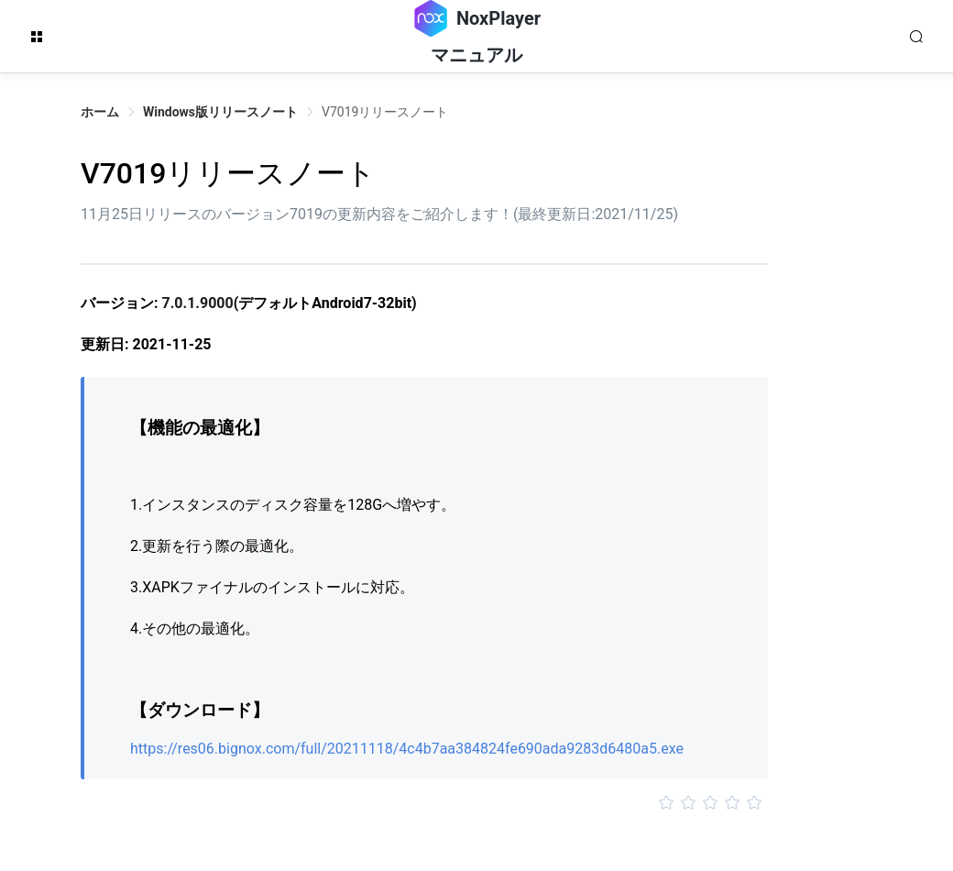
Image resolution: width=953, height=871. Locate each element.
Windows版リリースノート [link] (220, 112)
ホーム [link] (100, 112)
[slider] (424, 803)
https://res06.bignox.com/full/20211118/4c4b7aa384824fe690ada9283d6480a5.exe (407, 748)
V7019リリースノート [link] (385, 112)
